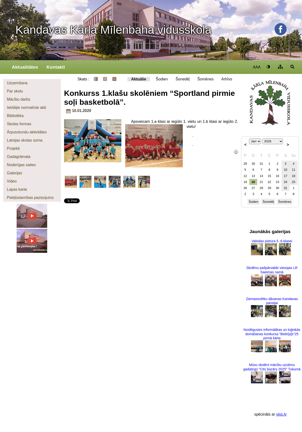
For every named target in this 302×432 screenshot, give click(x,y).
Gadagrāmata (19, 157)
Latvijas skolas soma (25, 140)
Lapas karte (17, 189)
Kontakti (55, 67)
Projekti (13, 148)
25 (293, 182)
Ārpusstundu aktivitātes (27, 132)
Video (12, 181)
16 (277, 176)
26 (245, 188)
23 (277, 182)
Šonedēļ (183, 79)
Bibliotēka (15, 116)
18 (293, 176)
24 (285, 182)
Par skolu (15, 91)
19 (245, 182)
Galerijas (14, 173)
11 (293, 169)
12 (245, 176)
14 (261, 176)
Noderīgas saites (21, 165)
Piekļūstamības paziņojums (30, 198)
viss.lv (281, 414)
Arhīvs (226, 79)
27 (253, 188)
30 (253, 163)
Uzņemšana (17, 83)
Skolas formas (19, 124)
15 (269, 176)
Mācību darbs (18, 99)
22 (269, 182)
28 (261, 188)
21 (261, 182)
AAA (257, 67)
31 (261, 163)
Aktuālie (138, 79)
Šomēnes (205, 79)
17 (285, 176)
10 (285, 169)
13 (253, 176)
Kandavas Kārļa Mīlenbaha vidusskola (113, 29)
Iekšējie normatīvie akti (26, 107)
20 (253, 182)
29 (245, 163)
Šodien (162, 79)
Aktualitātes (25, 67)
